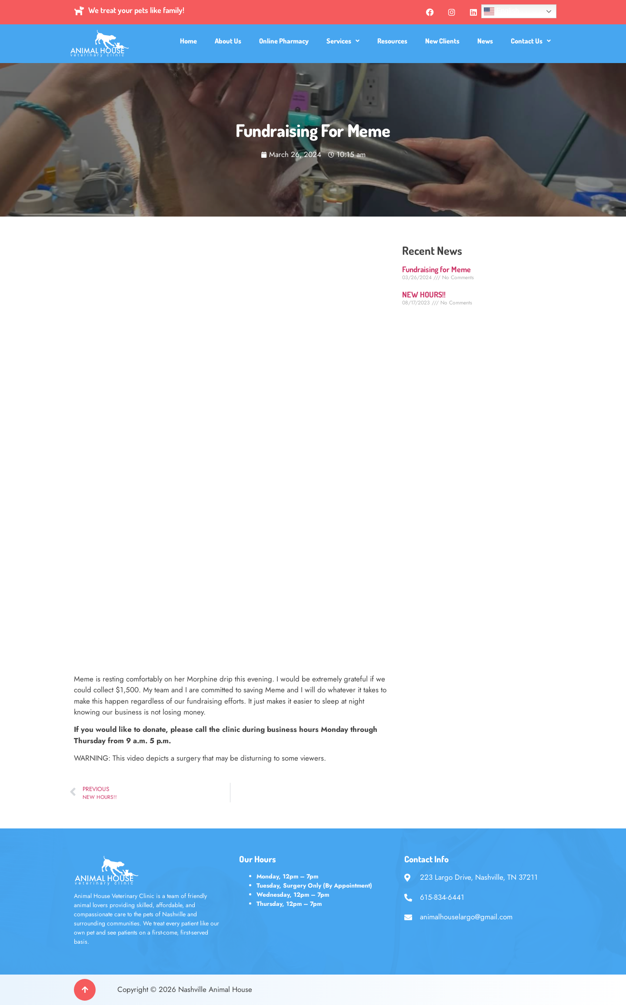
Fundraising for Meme (436, 269)
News (485, 41)
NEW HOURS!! (424, 294)
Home (188, 41)
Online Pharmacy (284, 41)
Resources (392, 41)
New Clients (442, 41)
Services (343, 41)
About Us (228, 41)
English (501, 11)
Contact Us (531, 41)
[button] (343, 41)
